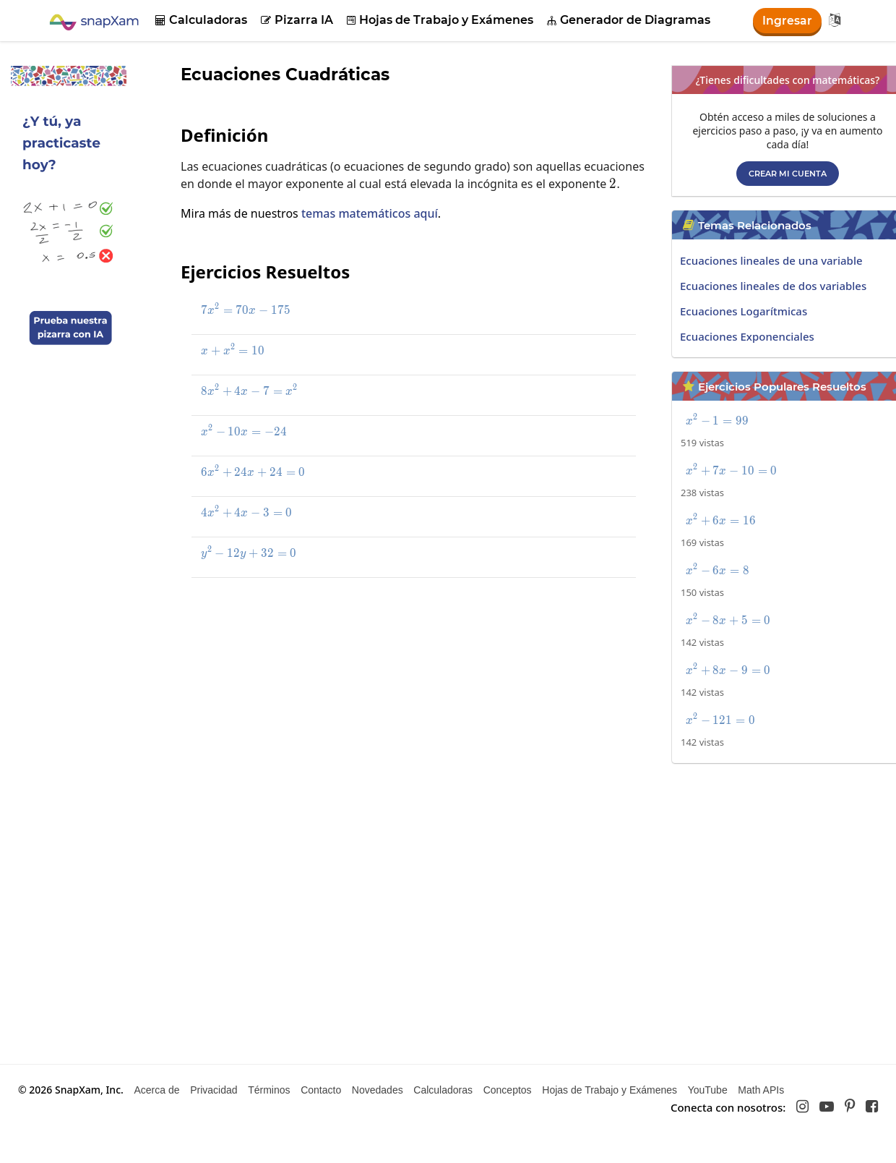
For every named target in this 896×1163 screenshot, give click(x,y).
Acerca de (156, 1090)
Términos (269, 1090)
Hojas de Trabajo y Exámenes (440, 20)
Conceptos (507, 1090)
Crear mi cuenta (788, 174)
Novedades (377, 1090)
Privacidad (213, 1090)
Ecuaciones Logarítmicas (743, 311)
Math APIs (761, 1090)
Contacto (321, 1090)
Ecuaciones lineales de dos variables (773, 285)
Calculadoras (201, 20)
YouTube (708, 1090)
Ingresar (787, 20)
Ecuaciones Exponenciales (747, 336)
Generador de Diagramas (628, 20)
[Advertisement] (390, 694)
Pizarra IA (297, 20)
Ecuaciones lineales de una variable (771, 260)
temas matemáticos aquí (369, 213)
